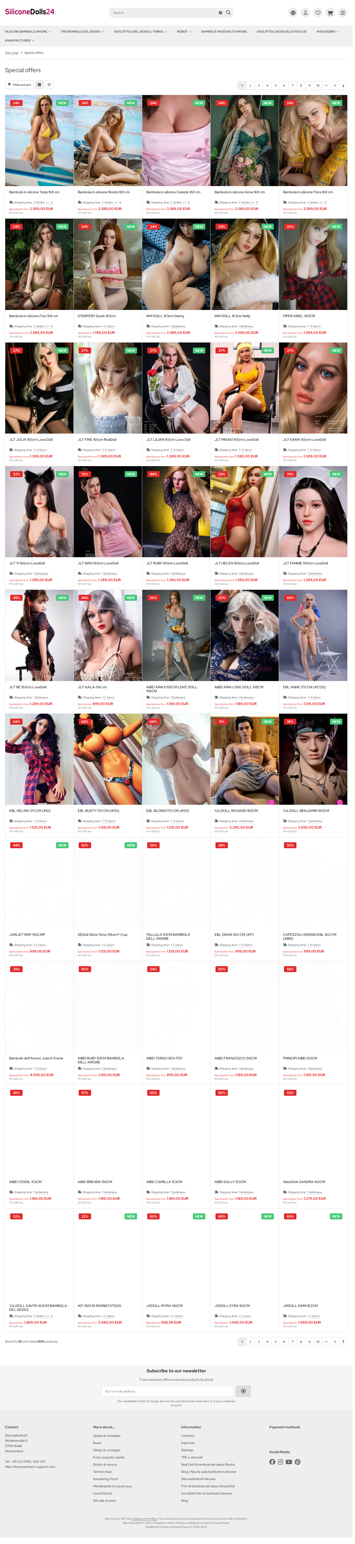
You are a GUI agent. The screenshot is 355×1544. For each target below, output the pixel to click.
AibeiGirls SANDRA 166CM (304, 1182)
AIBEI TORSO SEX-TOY (164, 1058)
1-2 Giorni (108, 326)
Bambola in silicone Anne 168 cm (239, 192)
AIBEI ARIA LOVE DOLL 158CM (238, 687)
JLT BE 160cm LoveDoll (27, 687)
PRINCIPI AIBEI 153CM (300, 1058)
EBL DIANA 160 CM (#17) (234, 935)
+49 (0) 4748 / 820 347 (28, 1461)
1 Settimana (178, 326)
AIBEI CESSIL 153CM (25, 1182)
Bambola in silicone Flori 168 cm (33, 316)
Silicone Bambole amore (28, 31)
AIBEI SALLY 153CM (230, 1182)
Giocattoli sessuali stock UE (282, 32)
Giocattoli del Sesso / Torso (140, 31)
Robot (184, 31)
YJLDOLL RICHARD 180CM (236, 811)
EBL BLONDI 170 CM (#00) (167, 811)
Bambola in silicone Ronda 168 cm (104, 192)
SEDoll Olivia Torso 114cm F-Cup (103, 935)
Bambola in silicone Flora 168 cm (308, 192)
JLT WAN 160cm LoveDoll (98, 563)
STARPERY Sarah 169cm (97, 316)
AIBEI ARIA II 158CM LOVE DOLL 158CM (171, 689)
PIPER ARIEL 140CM (299, 316)
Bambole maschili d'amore (224, 32)
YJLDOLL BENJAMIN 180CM (306, 811)
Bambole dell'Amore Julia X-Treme (36, 1058)
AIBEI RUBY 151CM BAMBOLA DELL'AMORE (101, 1060)
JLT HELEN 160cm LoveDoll (236, 563)
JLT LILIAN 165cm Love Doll (168, 440)
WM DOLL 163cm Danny (165, 316)
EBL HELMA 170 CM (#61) (30, 811)
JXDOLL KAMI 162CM (300, 1306)
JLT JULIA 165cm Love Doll (31, 440)
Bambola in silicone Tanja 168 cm (34, 192)
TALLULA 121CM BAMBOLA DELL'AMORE (168, 937)
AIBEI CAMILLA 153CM (164, 1182)
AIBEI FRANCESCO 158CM (235, 1058)
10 (318, 86)
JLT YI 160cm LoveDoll (27, 563)
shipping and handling (144, 1518)
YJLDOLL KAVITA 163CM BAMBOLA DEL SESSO (38, 1308)
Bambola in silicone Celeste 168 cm (173, 192)
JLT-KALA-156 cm (92, 687)
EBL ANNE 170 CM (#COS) (304, 687)
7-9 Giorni (313, 326)
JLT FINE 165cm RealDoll (97, 440)
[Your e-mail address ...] (167, 1391)
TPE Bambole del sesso (82, 31)
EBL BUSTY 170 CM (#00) (98, 811)
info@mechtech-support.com (33, 1467)
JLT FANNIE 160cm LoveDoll (305, 563)
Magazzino (328, 31)
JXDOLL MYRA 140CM (164, 1306)
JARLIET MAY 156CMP (27, 935)
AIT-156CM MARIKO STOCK (99, 1306)
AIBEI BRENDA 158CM (95, 1182)
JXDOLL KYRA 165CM (232, 1306)
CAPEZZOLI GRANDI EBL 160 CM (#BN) (309, 937)
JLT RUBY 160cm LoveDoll (167, 563)
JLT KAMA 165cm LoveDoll (304, 440)
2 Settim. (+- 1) (43, 202)
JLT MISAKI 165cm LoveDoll (236, 440)
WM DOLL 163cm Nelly (232, 316)
